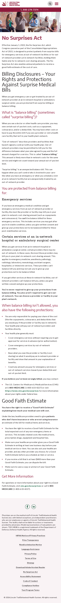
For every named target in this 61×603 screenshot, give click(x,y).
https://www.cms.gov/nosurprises (22, 391)
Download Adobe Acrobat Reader (30, 567)
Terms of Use (30, 558)
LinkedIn (33, 506)
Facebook (27, 506)
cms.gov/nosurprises (30, 486)
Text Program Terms (30, 590)
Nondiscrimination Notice (30, 545)
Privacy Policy (30, 554)
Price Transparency (30, 540)
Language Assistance (31, 549)
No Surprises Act (30, 572)
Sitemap (30, 563)
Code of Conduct (30, 581)
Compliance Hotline (30, 585)
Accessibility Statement (30, 576)
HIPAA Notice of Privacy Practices (30, 535)
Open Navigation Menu (56, 4)
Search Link (50, 4)
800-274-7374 (29, 9)
